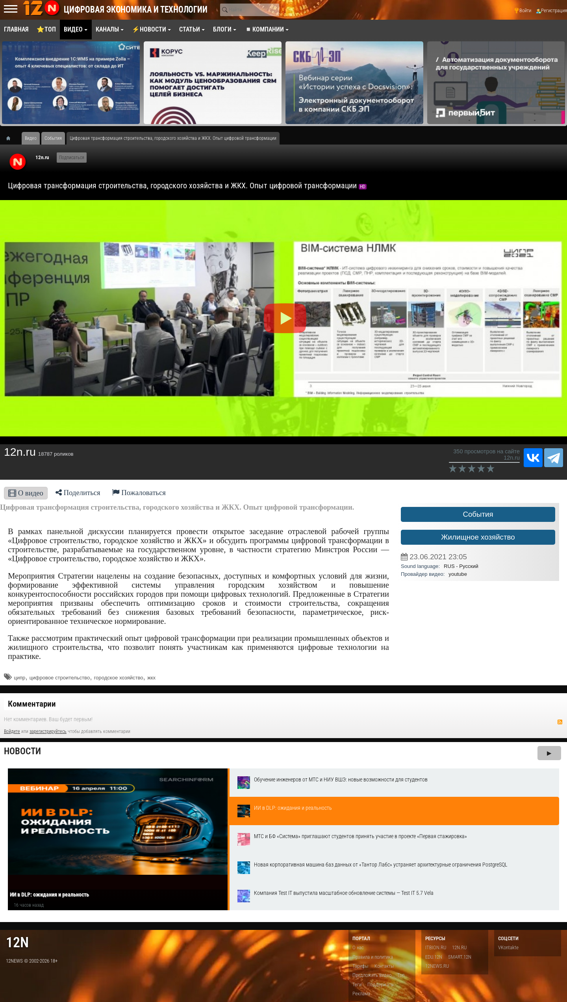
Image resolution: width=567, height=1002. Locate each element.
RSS (560, 722)
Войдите (12, 731)
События (478, 514)
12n (17, 942)
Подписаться (71, 157)
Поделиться (78, 492)
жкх (151, 678)
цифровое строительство (60, 678)
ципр (19, 678)
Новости (22, 751)
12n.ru (42, 157)
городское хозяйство (118, 678)
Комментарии (32, 704)
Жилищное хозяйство (478, 537)
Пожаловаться (139, 492)
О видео (25, 493)
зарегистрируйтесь (48, 731)
